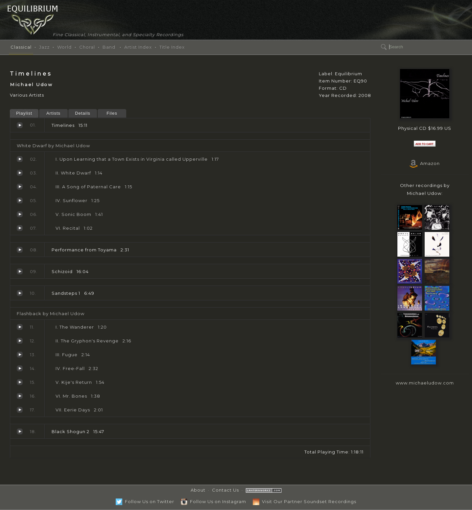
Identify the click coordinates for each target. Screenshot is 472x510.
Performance (20, 250)
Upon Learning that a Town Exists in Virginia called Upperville (20, 159)
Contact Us (225, 490)
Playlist (24, 113)
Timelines (20, 125)
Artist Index (138, 47)
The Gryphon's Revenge (20, 341)
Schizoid (20, 271)
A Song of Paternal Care (20, 187)
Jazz (44, 47)
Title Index (172, 47)
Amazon (425, 163)
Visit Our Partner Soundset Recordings (304, 501)
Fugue (20, 355)
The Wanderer (20, 327)
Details (82, 113)
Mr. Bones (20, 396)
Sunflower (20, 200)
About (198, 490)
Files (111, 113)
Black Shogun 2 (20, 431)
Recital (20, 228)
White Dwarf (20, 173)
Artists (53, 113)
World (64, 47)
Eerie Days (20, 410)
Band (109, 47)
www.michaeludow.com (425, 382)
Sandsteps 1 (20, 293)
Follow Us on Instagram (213, 501)
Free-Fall (20, 368)
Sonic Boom (20, 214)
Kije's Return (20, 382)
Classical (21, 47)
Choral (87, 47)
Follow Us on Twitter (145, 501)
